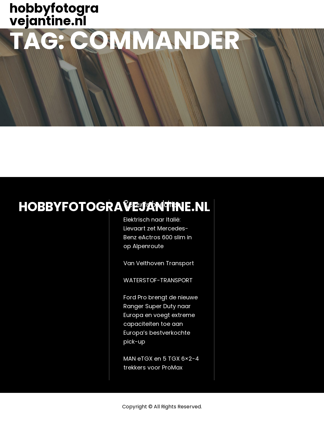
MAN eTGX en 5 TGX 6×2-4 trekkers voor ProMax (161, 363)
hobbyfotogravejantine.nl (54, 14)
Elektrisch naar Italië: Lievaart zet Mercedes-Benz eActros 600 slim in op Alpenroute (157, 233)
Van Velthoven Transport (158, 263)
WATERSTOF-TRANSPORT (158, 280)
